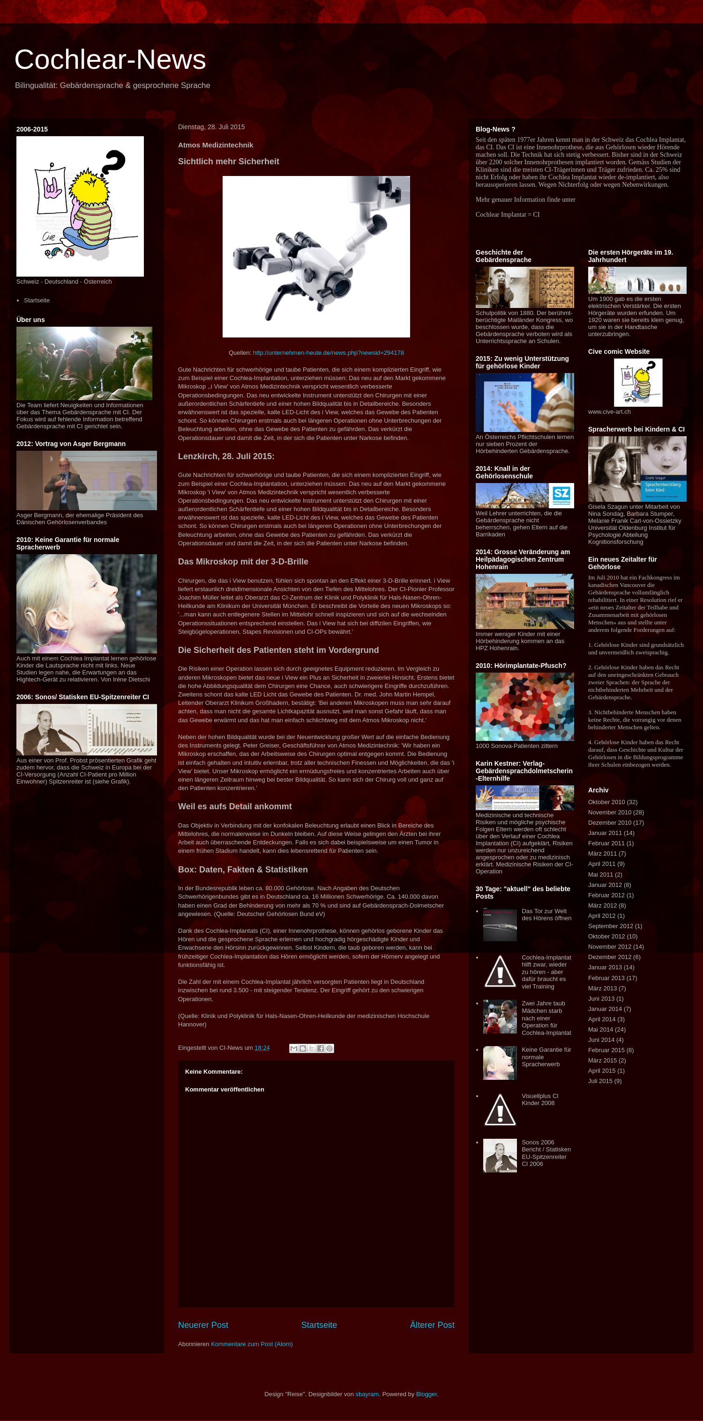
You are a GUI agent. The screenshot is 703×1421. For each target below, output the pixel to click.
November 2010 (610, 812)
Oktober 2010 (606, 802)
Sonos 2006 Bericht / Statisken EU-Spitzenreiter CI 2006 (546, 1153)
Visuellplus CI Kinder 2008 (540, 1099)
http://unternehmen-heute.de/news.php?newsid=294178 (328, 352)
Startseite (319, 1325)
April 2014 (602, 1019)
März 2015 (602, 1060)
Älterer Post (432, 1325)
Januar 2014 (605, 1008)
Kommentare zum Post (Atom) (252, 1344)
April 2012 (602, 915)
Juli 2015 (600, 1080)
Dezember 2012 (610, 956)
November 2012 (610, 946)
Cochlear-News (110, 59)
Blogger (426, 1394)
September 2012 (610, 926)
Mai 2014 (600, 1029)
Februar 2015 (606, 1050)
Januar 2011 (605, 832)
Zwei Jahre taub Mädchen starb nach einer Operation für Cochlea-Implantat (546, 1018)
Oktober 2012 (606, 936)
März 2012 (602, 905)
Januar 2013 (605, 967)
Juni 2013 (601, 998)
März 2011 (602, 853)
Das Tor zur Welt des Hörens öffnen (546, 915)
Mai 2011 (600, 874)
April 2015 (602, 1070)
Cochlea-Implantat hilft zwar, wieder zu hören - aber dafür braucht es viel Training (546, 972)
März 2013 (602, 988)
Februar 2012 (606, 895)
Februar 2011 (606, 843)
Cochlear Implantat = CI (508, 214)
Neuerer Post (203, 1325)
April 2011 (602, 863)
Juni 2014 (601, 1039)
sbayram (367, 1394)
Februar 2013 (606, 978)
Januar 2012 (605, 884)
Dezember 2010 (610, 822)
